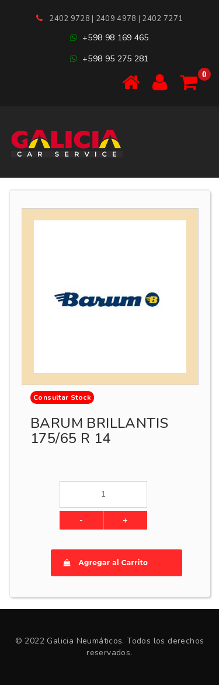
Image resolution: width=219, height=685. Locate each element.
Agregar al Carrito (106, 562)
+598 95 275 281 (109, 58)
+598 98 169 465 (109, 37)
